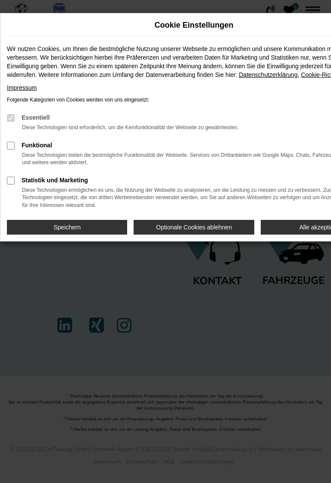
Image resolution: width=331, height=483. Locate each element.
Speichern (67, 227)
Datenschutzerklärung (268, 74)
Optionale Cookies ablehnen (194, 227)
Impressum (22, 87)
